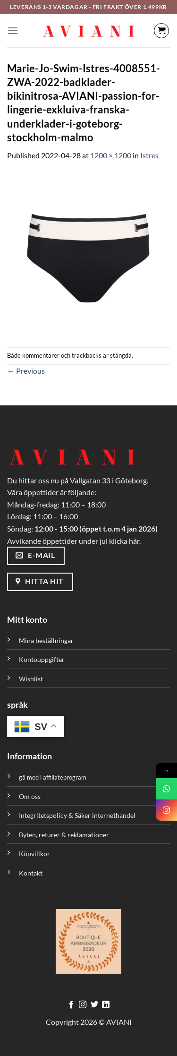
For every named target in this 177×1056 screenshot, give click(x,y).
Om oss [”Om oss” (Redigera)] (30, 796)
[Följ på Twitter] (94, 1005)
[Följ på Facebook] (71, 1005)
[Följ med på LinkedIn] (106, 1005)
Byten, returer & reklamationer (64, 835)
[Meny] (12, 30)
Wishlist (31, 679)
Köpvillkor (34, 854)
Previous (26, 370)
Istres (149, 155)
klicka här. (125, 540)
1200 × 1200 (110, 155)
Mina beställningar (47, 640)
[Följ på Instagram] (82, 1005)
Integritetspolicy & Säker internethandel (77, 815)
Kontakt (30, 873)
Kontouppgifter (42, 659)
